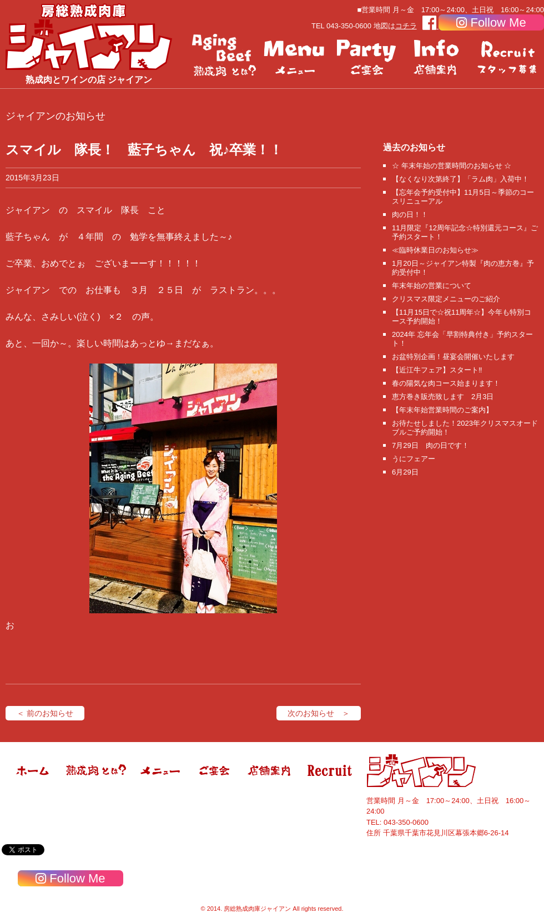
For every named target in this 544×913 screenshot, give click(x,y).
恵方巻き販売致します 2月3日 (442, 396)
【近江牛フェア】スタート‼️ (437, 370)
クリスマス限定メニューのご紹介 (446, 299)
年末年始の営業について (431, 285)
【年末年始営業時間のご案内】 (442, 410)
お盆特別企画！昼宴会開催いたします (453, 356)
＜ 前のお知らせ (45, 713)
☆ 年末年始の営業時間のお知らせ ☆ (451, 166)
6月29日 (405, 472)
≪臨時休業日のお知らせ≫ (435, 250)
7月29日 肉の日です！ (430, 445)
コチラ (406, 26)
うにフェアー (413, 459)
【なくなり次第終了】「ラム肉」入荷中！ (460, 179)
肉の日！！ (410, 214)
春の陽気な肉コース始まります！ (446, 383)
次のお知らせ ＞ (319, 713)
